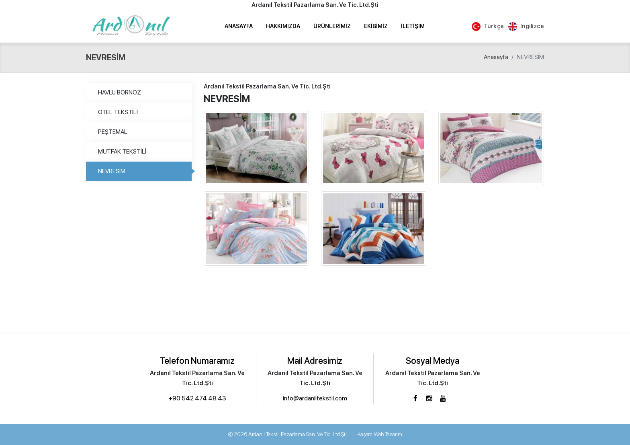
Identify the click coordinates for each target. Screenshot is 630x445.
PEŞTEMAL (112, 131)
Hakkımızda (283, 26)
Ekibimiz (376, 26)
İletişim (413, 26)
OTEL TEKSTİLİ (118, 112)
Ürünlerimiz (332, 26)
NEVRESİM (111, 171)
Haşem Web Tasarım (379, 434)
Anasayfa (239, 26)
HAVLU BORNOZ (119, 92)
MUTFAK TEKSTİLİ (122, 151)
